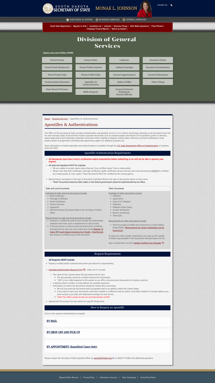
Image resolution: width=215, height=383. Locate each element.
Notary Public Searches (91, 67)
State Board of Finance (57, 89)
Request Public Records (68, 377)
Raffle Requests (90, 91)
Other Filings (158, 82)
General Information (158, 74)
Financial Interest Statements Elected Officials (124, 92)
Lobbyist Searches (124, 67)
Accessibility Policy (148, 377)
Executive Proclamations (158, 67)
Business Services (108, 19)
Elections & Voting (79, 19)
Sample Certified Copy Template (147, 243)
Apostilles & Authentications (91, 83)
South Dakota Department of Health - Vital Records (81, 232)
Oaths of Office (124, 82)
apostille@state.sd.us (103, 358)
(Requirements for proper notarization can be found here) (138, 229)
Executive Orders (158, 60)
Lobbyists (124, 60)
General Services (134, 19)
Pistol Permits (57, 60)
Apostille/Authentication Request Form (66, 269)
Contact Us (162, 4)
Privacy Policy (89, 377)
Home (47, 118)
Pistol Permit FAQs (57, 74)
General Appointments (124, 74)
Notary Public (90, 60)
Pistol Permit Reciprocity (57, 67)
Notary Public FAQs (90, 74)
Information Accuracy (108, 377)
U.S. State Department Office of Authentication (137, 145)
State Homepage (129, 377)
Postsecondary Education (57, 82)
